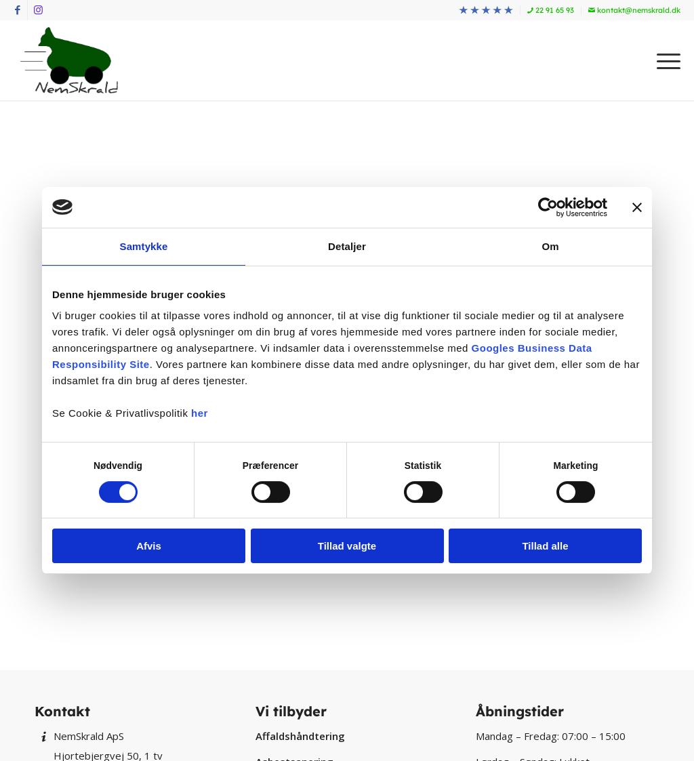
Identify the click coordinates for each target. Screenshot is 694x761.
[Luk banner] (637, 207)
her (199, 413)
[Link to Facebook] (17, 10)
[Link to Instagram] (38, 10)
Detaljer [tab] (347, 246)
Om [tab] (550, 246)
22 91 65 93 (550, 10)
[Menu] (664, 60)
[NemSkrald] (69, 60)
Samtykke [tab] (144, 246)
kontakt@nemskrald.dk (634, 10)
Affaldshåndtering (300, 736)
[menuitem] (486, 10)
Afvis (148, 546)
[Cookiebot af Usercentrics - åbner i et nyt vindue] (548, 207)
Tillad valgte (347, 546)
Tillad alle (545, 546)
